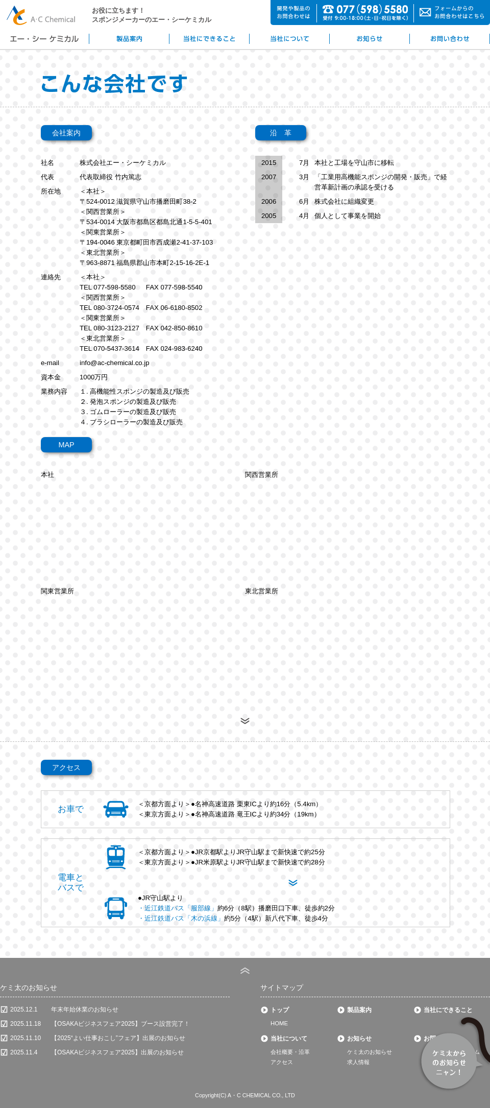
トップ (280, 1010)
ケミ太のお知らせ (369, 1052)
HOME (279, 1023)
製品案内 (359, 1010)
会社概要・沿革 (290, 1052)
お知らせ (359, 1038)
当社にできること (448, 1010)
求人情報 (358, 1062)
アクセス (282, 1062)
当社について (289, 1038)
